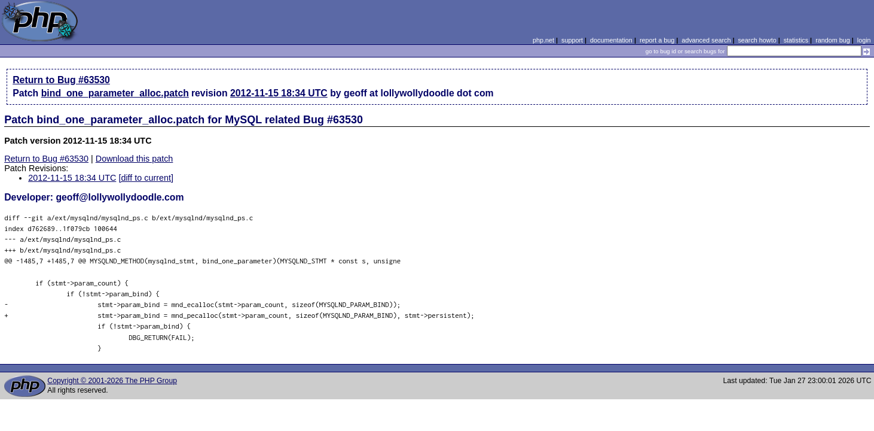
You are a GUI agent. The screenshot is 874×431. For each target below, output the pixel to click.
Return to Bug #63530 (61, 80)
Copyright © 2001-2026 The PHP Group (112, 381)
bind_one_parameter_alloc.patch (115, 93)
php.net (543, 40)
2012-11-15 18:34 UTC (279, 93)
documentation (611, 40)
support (572, 40)
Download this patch (134, 158)
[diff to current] (145, 178)
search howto (757, 40)
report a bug (657, 40)
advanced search (706, 40)
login (864, 40)
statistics (796, 40)
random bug (832, 40)
